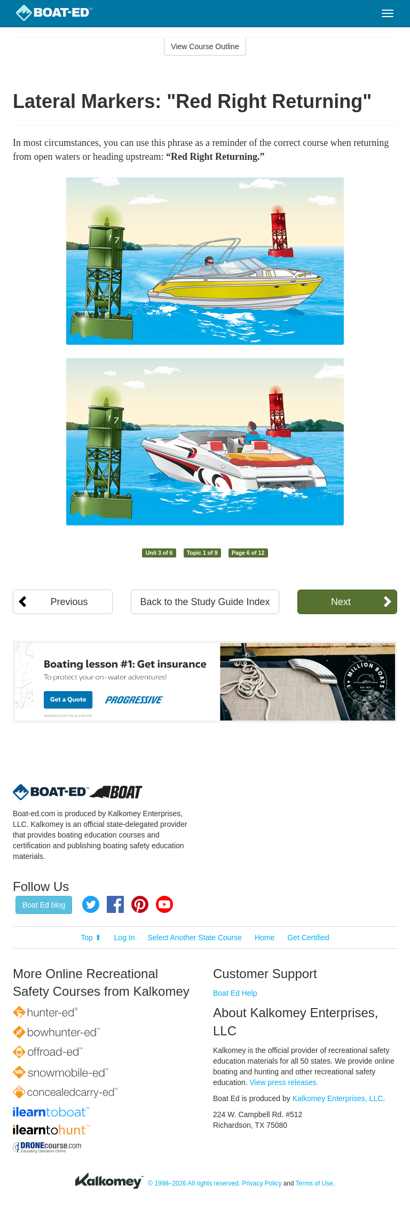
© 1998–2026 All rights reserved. (194, 1183)
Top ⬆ (91, 937)
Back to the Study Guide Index (205, 602)
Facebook (115, 904)
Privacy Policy (261, 1183)
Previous (69, 602)
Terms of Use (314, 1183)
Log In (124, 937)
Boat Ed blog (43, 905)
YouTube (164, 904)
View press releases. (284, 1082)
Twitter (90, 904)
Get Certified (308, 937)
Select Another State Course (194, 937)
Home (264, 937)
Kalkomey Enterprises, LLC (338, 1098)
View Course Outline (205, 46)
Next (341, 602)
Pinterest (139, 904)
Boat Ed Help (235, 993)
